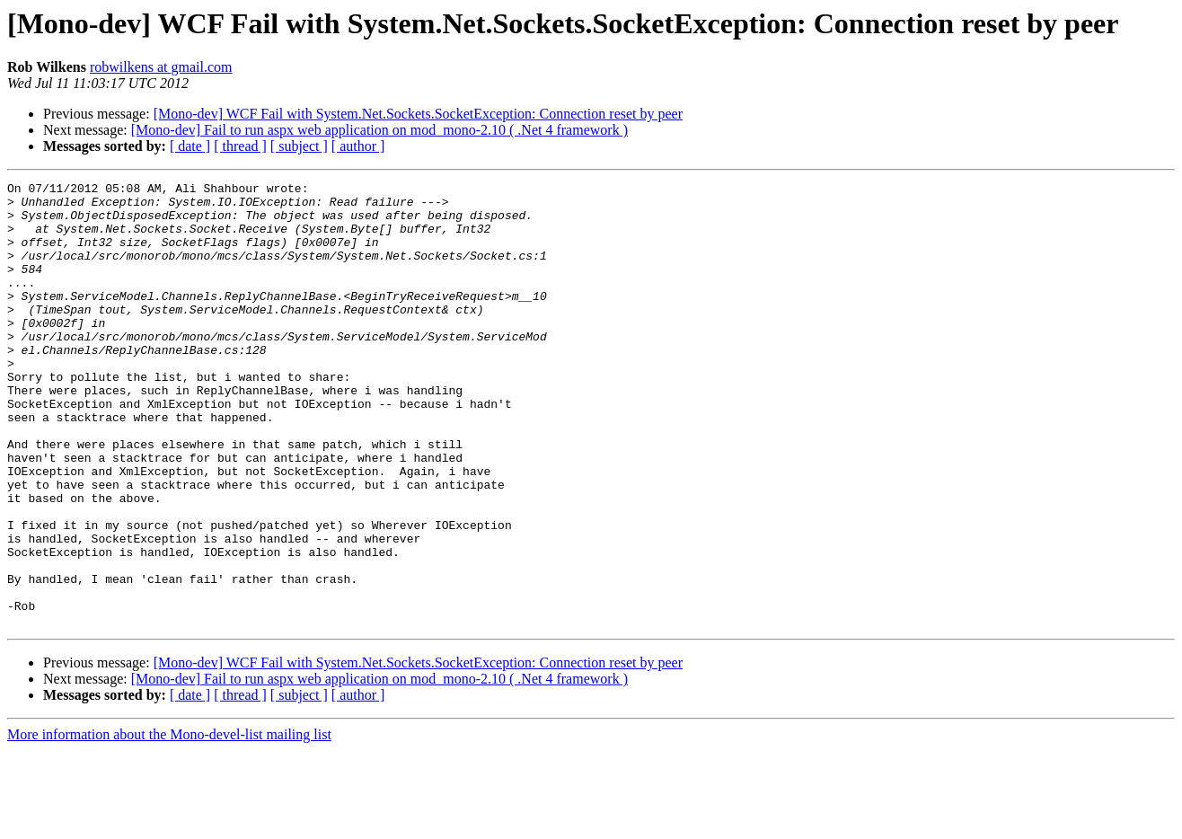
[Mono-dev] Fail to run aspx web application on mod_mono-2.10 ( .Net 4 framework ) (379, 129)
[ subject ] (299, 146)
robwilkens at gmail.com (161, 67)
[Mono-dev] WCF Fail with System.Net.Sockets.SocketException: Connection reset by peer (418, 113)
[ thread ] (240, 146)
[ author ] (358, 146)
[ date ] (190, 146)
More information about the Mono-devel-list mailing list (169, 823)
